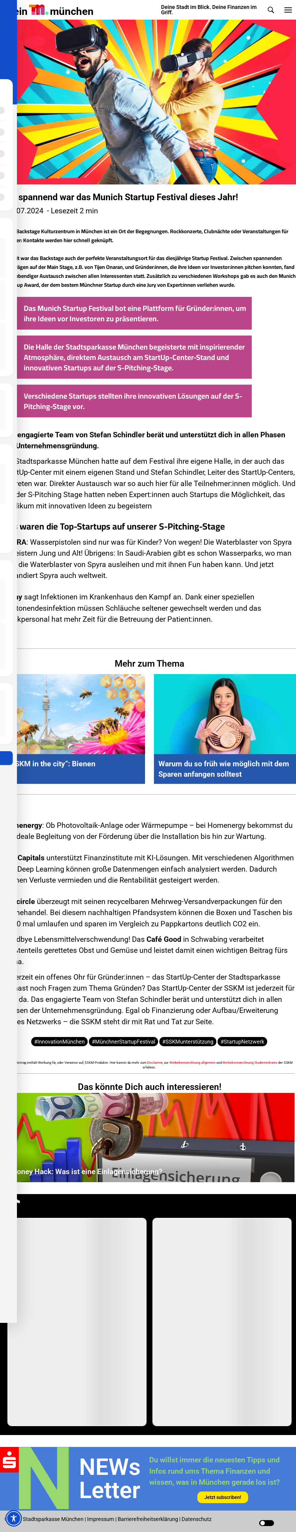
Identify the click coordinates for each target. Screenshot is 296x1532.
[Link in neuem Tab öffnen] (222, 1497)
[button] (271, 10)
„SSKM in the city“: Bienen (51, 763)
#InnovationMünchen (59, 1041)
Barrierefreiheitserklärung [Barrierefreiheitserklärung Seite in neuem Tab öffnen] (148, 1519)
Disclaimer (155, 1063)
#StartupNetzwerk (242, 1041)
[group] (77, 1322)
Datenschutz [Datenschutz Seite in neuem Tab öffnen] (197, 1519)
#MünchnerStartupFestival (123, 1041)
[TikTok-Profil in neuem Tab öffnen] (13, 1204)
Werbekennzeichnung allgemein (192, 1063)
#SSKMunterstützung (187, 1041)
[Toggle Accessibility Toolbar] (13, 1518)
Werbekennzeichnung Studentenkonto (249, 1063)
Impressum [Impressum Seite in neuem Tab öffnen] (100, 1519)
